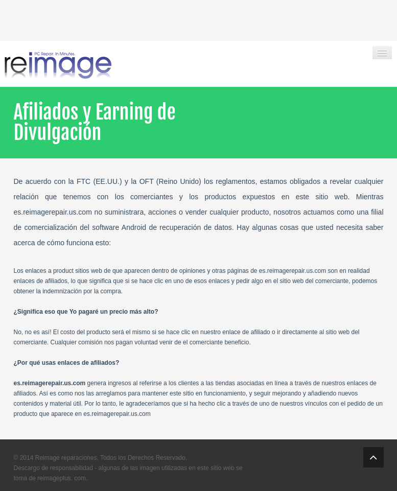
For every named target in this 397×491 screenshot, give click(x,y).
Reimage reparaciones (66, 457)
